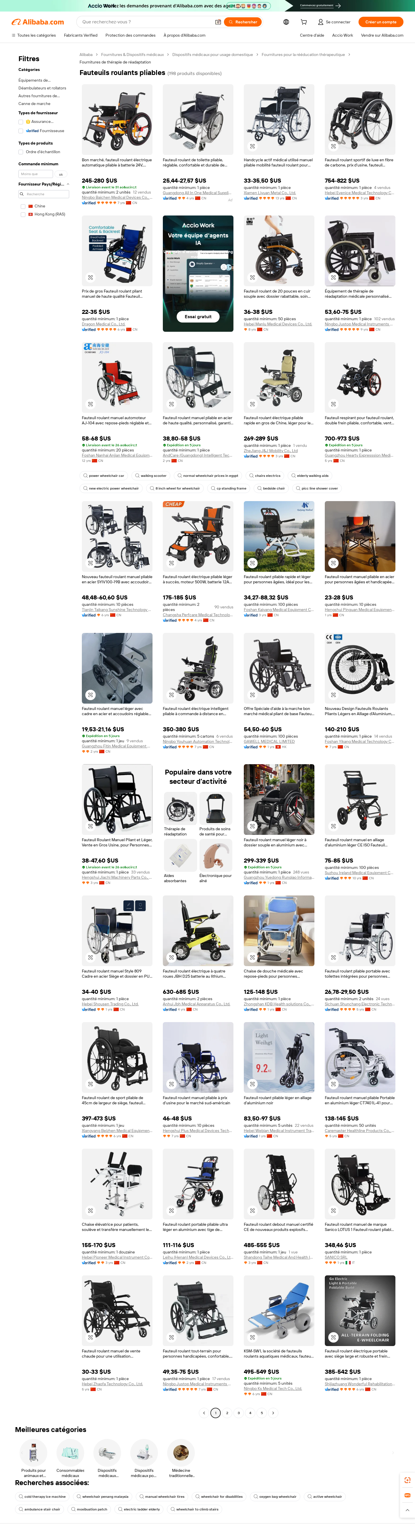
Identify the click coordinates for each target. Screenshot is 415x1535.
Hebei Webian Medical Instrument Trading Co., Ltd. (279, 1130)
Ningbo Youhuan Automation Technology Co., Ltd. (198, 741)
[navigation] (44, 734)
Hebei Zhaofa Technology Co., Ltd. (112, 1384)
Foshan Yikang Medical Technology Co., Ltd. (360, 741)
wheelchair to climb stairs (194, 1509)
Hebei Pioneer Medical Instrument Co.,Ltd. (117, 1257)
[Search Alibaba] (146, 22)
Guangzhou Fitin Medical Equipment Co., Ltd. (117, 746)
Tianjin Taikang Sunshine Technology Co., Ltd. (117, 609)
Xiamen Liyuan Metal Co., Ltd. (270, 192)
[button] (218, 21)
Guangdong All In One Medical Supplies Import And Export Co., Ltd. (198, 192)
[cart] (305, 22)
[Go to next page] (273, 1413)
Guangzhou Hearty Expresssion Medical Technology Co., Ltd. (360, 455)
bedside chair (271, 488)
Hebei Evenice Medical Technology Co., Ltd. (360, 192)
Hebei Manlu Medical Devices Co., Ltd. (278, 324)
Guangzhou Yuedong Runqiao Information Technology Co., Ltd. (279, 877)
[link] (407, 1480)
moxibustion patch (89, 1509)
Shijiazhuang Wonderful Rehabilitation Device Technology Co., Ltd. (360, 1384)
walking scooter (151, 475)
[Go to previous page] (204, 1413)
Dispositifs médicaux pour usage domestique (212, 54)
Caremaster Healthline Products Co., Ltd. (360, 1130)
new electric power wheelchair (111, 488)
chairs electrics (264, 475)
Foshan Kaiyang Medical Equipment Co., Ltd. (279, 609)
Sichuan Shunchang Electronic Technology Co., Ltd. (360, 1004)
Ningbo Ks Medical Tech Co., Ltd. (273, 1388)
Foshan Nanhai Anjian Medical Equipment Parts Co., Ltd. (117, 455)
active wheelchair (325, 1496)
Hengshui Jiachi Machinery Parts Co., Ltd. (117, 877)
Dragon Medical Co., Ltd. (103, 324)
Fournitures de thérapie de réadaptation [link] (115, 62)
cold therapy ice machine (42, 1496)
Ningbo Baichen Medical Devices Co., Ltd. (117, 197)
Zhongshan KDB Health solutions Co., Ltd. (279, 1004)
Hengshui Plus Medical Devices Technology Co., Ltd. (198, 1130)
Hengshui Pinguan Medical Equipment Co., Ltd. (360, 609)
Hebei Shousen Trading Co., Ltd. (110, 1004)
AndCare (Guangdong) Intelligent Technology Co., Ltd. (198, 455)
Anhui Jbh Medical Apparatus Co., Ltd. (196, 1004)
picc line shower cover (317, 488)
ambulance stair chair (39, 1509)
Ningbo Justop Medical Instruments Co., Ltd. (360, 324)
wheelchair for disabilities (219, 1496)
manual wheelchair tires (161, 1496)
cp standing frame (228, 488)
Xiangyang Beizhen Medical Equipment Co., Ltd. (117, 1130)
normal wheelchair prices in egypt (208, 475)
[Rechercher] (243, 22)
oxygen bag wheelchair (275, 1496)
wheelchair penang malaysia (103, 1496)
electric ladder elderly (139, 1509)
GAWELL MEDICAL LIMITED (269, 741)
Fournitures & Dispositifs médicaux (132, 54)
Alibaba (86, 54)
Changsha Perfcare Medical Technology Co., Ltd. (198, 614)
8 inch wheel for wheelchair (175, 488)
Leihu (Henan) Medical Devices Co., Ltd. (198, 1257)
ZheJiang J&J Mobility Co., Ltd (271, 450)
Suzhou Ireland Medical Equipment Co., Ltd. (360, 872)
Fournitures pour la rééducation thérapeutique (303, 54)
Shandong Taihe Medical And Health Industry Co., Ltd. (279, 1257)
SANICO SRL (336, 1257)
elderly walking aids (310, 475)
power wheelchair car (103, 475)
